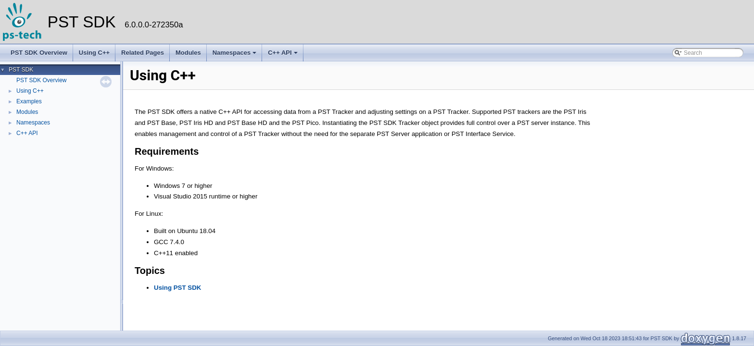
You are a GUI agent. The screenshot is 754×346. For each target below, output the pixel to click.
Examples (29, 101)
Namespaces (235, 52)
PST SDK (21, 69)
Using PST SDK (177, 287)
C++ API (282, 52)
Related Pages (142, 52)
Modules (188, 52)
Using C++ (94, 52)
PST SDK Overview (39, 52)
